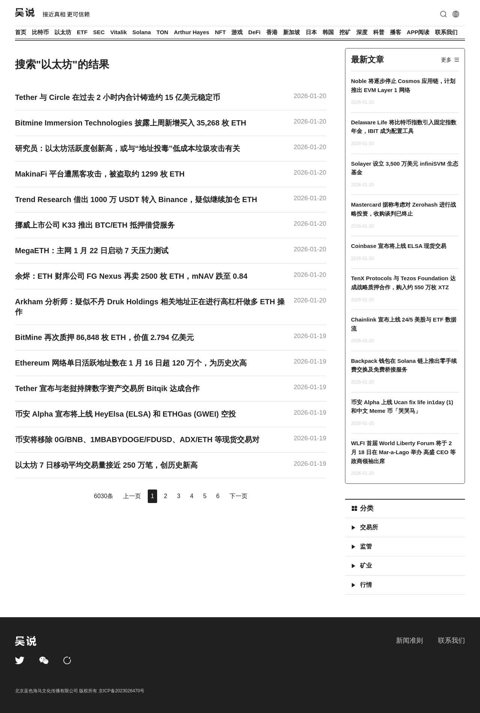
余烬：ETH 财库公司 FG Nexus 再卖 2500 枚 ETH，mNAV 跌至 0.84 (131, 276)
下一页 (239, 496)
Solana (141, 32)
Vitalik (118, 32)
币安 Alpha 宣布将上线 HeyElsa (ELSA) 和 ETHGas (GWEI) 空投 (125, 414)
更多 (446, 60)
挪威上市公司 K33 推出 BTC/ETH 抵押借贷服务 (95, 225)
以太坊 (62, 32)
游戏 (237, 32)
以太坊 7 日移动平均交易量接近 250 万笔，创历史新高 (106, 465)
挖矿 (345, 32)
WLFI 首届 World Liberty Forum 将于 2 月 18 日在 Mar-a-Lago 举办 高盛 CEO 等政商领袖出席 (403, 452)
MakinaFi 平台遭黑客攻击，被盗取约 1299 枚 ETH (99, 174)
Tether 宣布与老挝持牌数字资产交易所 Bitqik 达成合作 (107, 388)
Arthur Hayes (191, 32)
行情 (366, 585)
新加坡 (291, 32)
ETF (82, 32)
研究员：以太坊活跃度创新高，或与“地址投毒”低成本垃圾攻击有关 (127, 148)
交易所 (369, 527)
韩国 (328, 32)
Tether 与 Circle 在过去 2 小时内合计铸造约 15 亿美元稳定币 (117, 97)
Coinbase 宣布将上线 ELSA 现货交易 (398, 246)
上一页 (132, 496)
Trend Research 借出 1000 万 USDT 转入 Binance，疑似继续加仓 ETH (136, 199)
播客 (395, 32)
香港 (272, 32)
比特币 (40, 32)
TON (162, 32)
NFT (220, 32)
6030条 (103, 496)
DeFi (254, 32)
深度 (362, 32)
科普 (378, 32)
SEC (99, 32)
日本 (311, 32)
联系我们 (446, 32)
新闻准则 (409, 640)
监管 (366, 546)
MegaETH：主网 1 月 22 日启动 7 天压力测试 (91, 250)
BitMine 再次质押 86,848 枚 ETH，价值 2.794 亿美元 (104, 337)
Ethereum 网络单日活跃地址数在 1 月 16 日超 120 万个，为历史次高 (131, 363)
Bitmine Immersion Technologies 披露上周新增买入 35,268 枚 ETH (130, 123)
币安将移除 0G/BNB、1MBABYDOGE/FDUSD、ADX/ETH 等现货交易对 (137, 439)
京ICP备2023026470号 (122, 690)
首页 (20, 32)
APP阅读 (418, 32)
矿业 (366, 565)
